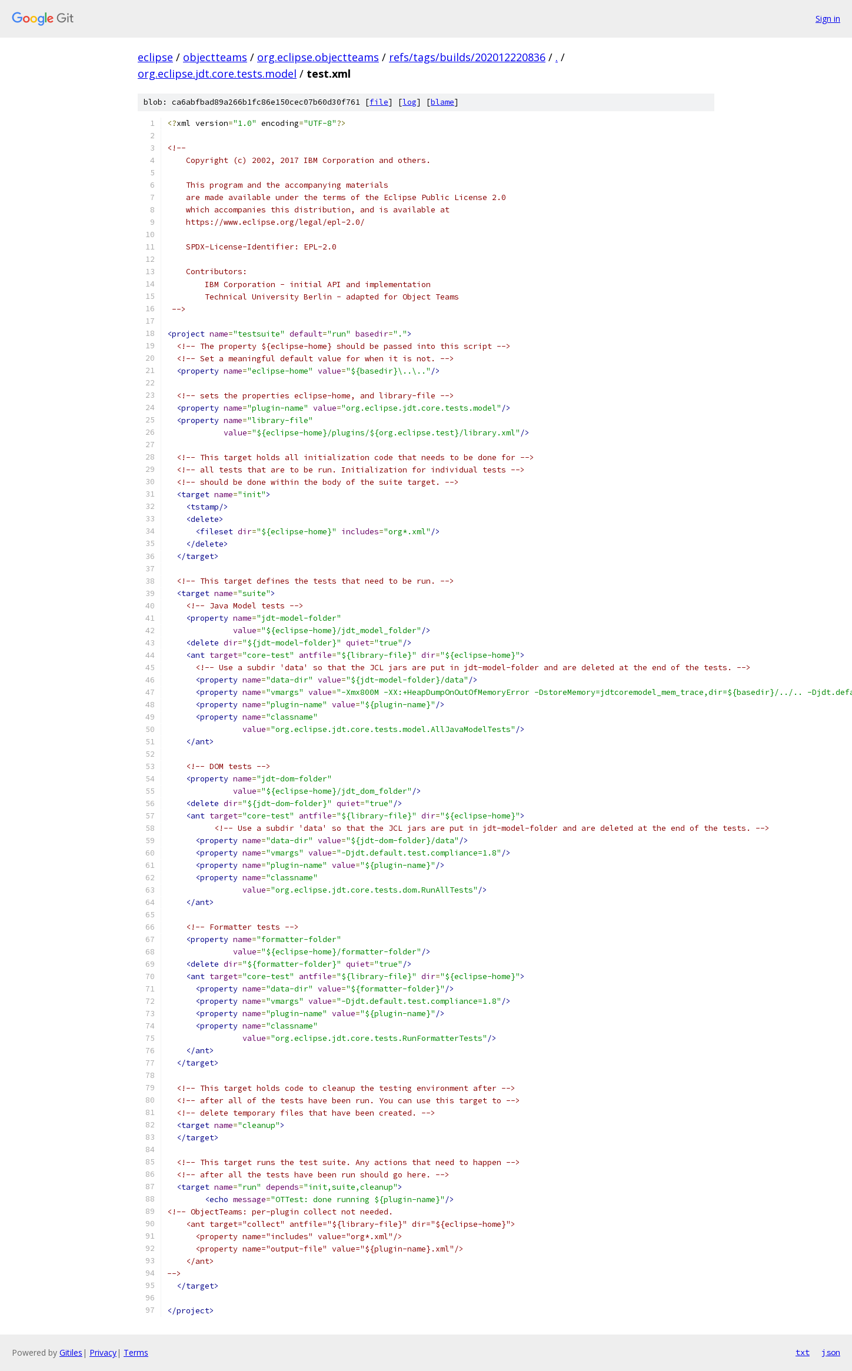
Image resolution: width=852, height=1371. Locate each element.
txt (803, 1352)
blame (442, 102)
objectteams (215, 57)
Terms (136, 1352)
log (409, 102)
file (379, 102)
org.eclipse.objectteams (318, 57)
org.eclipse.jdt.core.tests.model (217, 73)
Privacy (103, 1352)
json (830, 1352)
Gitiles (70, 1352)
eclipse (155, 57)
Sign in (828, 18)
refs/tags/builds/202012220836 (467, 57)
